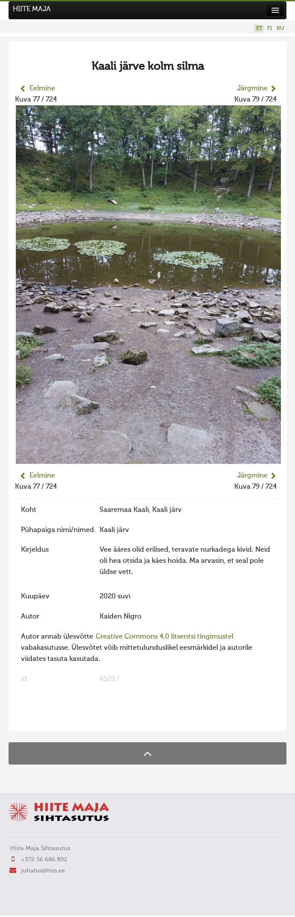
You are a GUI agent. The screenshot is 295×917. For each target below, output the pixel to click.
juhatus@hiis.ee (43, 871)
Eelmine (42, 88)
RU (280, 28)
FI (269, 28)
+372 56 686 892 (44, 860)
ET (259, 28)
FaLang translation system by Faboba (45, 719)
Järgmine (252, 88)
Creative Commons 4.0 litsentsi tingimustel (164, 636)
